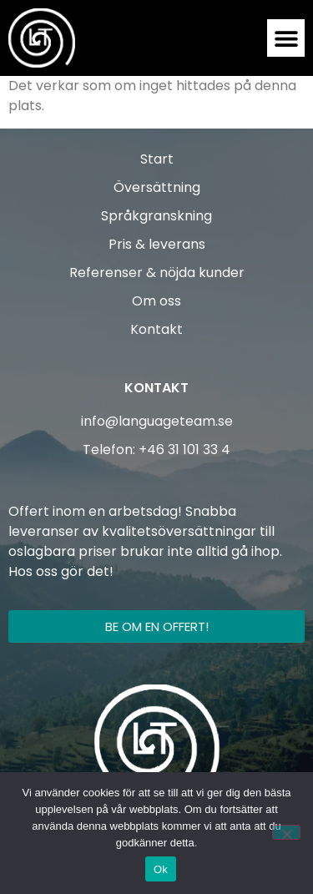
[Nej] (286, 832)
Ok (161, 869)
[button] (286, 38)
